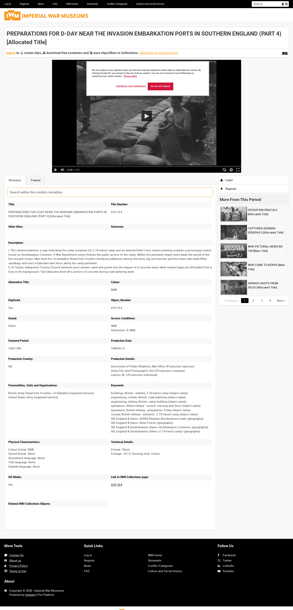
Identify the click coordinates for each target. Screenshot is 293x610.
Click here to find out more (159, 53)
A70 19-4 (116, 485)
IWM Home (72, 3)
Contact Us (16, 555)
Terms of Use (17, 571)
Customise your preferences (131, 86)
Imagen (30, 595)
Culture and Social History (150, 3)
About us (15, 560)
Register (24, 3)
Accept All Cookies (160, 86)
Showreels (92, 3)
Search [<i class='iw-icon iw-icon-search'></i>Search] (286, 3)
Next (281, 300)
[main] (146, 281)
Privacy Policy (18, 566)
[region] (147, 78)
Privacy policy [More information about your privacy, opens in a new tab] (130, 76)
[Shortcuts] (285, 53)
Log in (8, 3)
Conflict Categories (117, 3)
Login (226, 180)
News (41, 3)
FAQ (55, 3)
